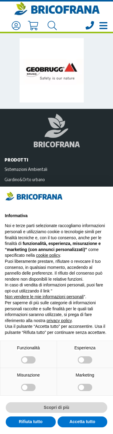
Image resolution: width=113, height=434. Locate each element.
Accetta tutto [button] (82, 421)
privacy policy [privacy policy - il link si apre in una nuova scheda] (59, 320)
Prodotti (16, 159)
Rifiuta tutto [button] (30, 421)
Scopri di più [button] (56, 407)
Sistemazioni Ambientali (26, 169)
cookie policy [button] (48, 255)
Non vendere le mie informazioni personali (44, 296)
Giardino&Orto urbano (25, 179)
